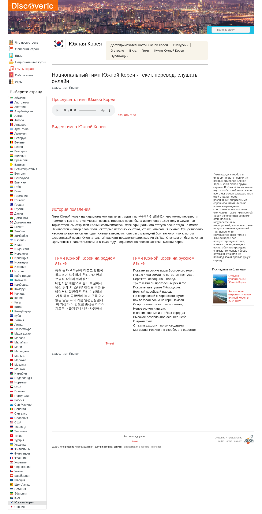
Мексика (20, 364)
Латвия (19, 320)
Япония (19, 506)
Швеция (19, 480)
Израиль (20, 240)
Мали (18, 347)
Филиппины (22, 449)
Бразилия (20, 160)
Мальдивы (21, 351)
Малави (19, 338)
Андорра (20, 124)
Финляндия (22, 453)
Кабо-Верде (22, 275)
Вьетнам (20, 182)
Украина (20, 444)
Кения (18, 298)
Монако (19, 369)
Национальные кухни (30, 62)
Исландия (21, 262)
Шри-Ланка (22, 484)
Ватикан (20, 164)
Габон (18, 187)
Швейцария (22, 475)
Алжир (18, 115)
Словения (21, 418)
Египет (19, 227)
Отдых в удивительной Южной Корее (237, 279)
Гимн (145, 50)
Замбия (19, 231)
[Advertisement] (229, 107)
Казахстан (21, 280)
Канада (19, 293)
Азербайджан (23, 111)
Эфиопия (20, 493)
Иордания (21, 253)
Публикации (24, 75)
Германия (21, 195)
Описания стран (27, 49)
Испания (20, 267)
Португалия (22, 395)
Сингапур (20, 413)
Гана (17, 191)
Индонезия (21, 249)
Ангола (19, 120)
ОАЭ (17, 387)
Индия (18, 244)
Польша (19, 391)
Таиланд (20, 427)
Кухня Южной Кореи (169, 50)
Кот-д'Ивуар (22, 311)
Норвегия (20, 382)
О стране (117, 50)
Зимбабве (21, 235)
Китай (18, 307)
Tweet (110, 343)
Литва (18, 324)
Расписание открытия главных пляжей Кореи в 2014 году (239, 296)
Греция (19, 204)
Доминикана (22, 222)
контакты (156, 446)
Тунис (18, 435)
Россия (19, 400)
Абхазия (20, 98)
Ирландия (21, 258)
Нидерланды (23, 378)
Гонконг (19, 200)
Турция (19, 440)
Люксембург (22, 329)
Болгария (20, 151)
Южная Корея (24, 502)
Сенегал (20, 409)
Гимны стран (24, 68)
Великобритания (25, 169)
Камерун (20, 289)
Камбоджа (21, 284)
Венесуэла (21, 178)
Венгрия (20, 173)
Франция (20, 458)
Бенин (18, 147)
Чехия (18, 471)
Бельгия (19, 142)
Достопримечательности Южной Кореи (139, 45)
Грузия (18, 209)
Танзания (20, 431)
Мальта (19, 355)
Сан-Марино (22, 404)
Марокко (20, 360)
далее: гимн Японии (65, 87)
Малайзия (21, 342)
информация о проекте (136, 446)
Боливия (20, 155)
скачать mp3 (127, 115)
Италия (19, 271)
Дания (18, 213)
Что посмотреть (26, 42)
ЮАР (17, 498)
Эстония (20, 489)
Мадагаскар (22, 333)
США (17, 422)
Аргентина (21, 129)
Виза (132, 50)
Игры (18, 82)
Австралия (21, 102)
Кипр (17, 302)
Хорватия (20, 462)
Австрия (20, 107)
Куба (17, 315)
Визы (19, 55)
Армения (20, 133)
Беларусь (20, 138)
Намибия (20, 373)
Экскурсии (180, 45)
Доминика (21, 218)
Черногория (22, 467)
